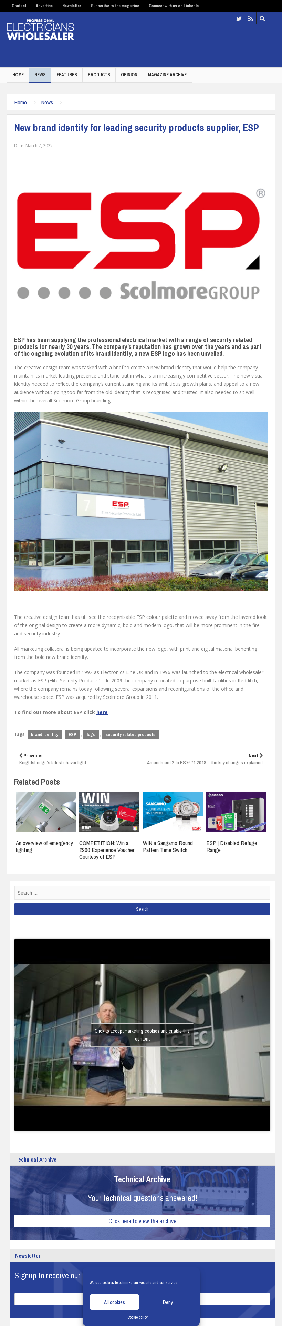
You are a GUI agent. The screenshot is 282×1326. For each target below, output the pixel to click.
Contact (19, 6)
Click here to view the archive (142, 1221)
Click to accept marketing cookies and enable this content (142, 1035)
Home (18, 75)
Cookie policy (137, 1317)
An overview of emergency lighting (44, 846)
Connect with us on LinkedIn (174, 6)
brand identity (44, 734)
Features (66, 75)
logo (91, 734)
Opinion (129, 75)
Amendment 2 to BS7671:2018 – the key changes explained (204, 759)
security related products (130, 734)
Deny (168, 1302)
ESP (72, 734)
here (102, 712)
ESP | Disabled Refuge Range (231, 846)
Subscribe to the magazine (115, 6)
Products (99, 75)
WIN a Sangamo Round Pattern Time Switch (168, 846)
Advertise (44, 6)
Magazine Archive (167, 75)
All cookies (114, 1302)
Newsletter (71, 6)
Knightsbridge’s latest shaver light (77, 759)
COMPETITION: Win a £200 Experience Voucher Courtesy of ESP (106, 850)
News (40, 75)
